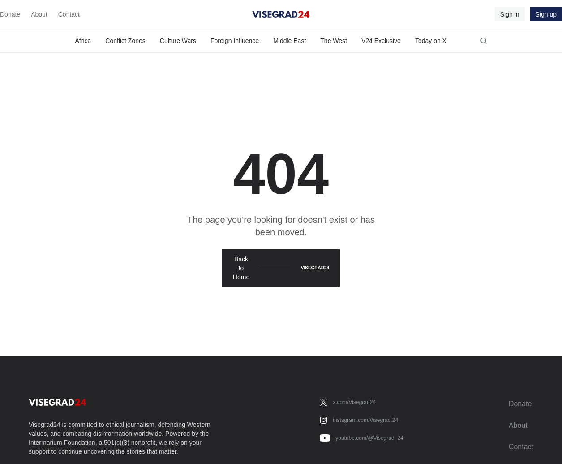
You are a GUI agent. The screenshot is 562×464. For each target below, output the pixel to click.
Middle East (289, 40)
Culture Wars (178, 40)
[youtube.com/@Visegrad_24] (361, 438)
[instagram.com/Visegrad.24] (359, 420)
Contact (69, 14)
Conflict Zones (125, 40)
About (39, 14)
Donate (10, 14)
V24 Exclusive (381, 40)
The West (333, 40)
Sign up (546, 14)
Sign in (509, 14)
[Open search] (483, 40)
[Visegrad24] (281, 14)
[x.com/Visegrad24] (348, 402)
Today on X (430, 40)
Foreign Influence (234, 40)
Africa (83, 40)
